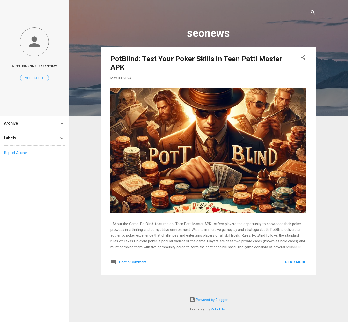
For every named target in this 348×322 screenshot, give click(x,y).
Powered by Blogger (208, 300)
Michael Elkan (219, 309)
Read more (295, 262)
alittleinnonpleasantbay (34, 66)
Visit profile (34, 78)
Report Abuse (15, 152)
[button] (303, 58)
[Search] (313, 13)
